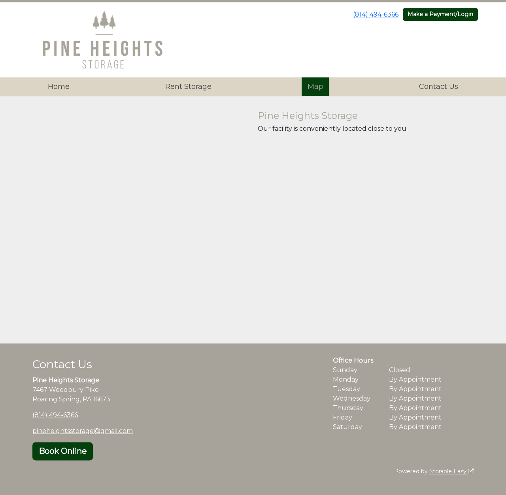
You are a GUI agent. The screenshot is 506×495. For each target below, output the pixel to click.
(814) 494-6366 (375, 14)
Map (315, 86)
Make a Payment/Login (440, 14)
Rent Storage (188, 86)
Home (59, 86)
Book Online (63, 451)
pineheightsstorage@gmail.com (82, 431)
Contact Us (438, 86)
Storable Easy (451, 471)
